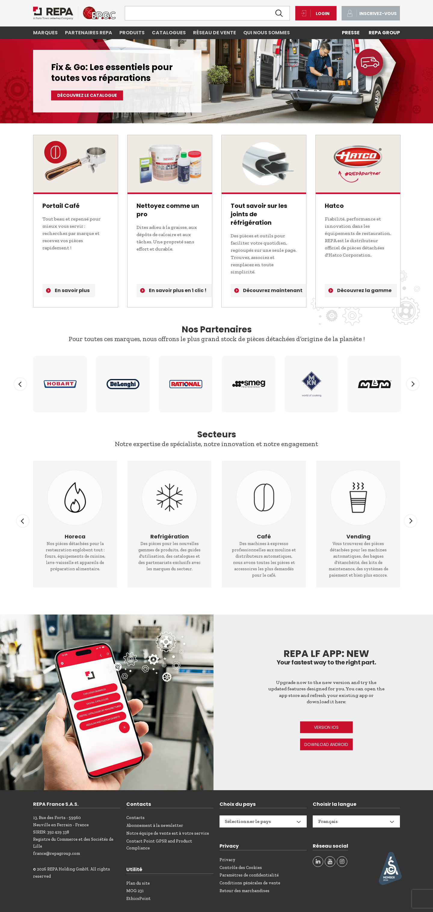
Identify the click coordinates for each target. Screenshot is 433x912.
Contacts (135, 817)
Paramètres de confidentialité (249, 875)
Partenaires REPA (88, 32)
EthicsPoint (138, 898)
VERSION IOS (326, 727)
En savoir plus (72, 290)
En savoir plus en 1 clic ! (178, 290)
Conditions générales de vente (250, 883)
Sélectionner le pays (248, 821)
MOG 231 (135, 890)
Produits (132, 32)
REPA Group (384, 32)
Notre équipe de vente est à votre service (167, 833)
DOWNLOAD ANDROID (326, 744)
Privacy (227, 859)
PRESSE (351, 32)
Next (412, 384)
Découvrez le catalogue (87, 95)
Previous (20, 384)
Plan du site (138, 883)
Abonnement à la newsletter (154, 825)
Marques (45, 32)
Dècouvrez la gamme (364, 290)
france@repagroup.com (56, 853)
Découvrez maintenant (272, 290)
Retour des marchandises (244, 890)
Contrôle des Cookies (241, 867)
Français (328, 821)
